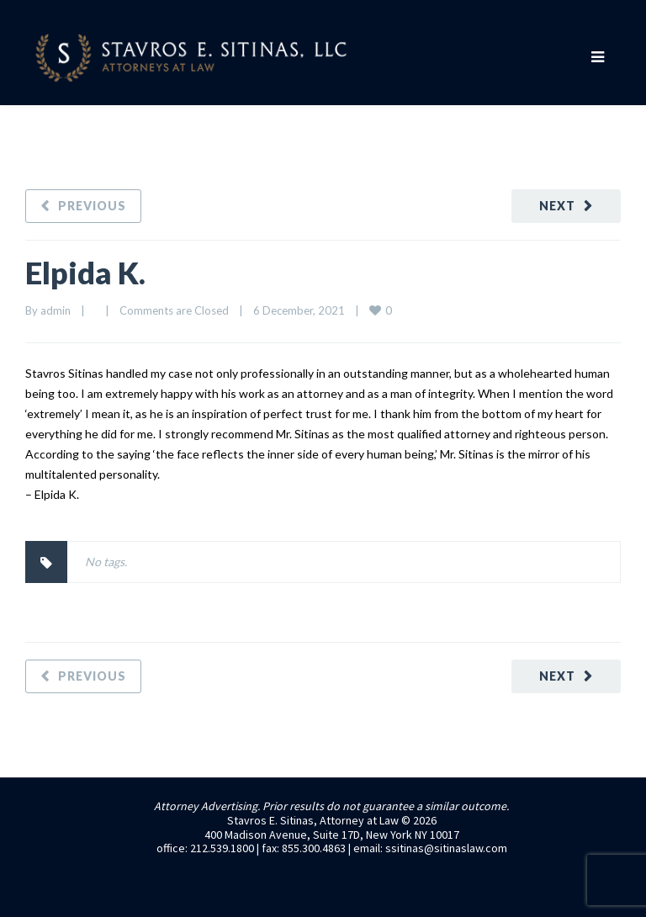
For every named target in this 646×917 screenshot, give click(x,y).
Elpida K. (85, 272)
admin (55, 310)
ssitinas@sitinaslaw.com (446, 848)
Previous (92, 206)
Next (557, 206)
